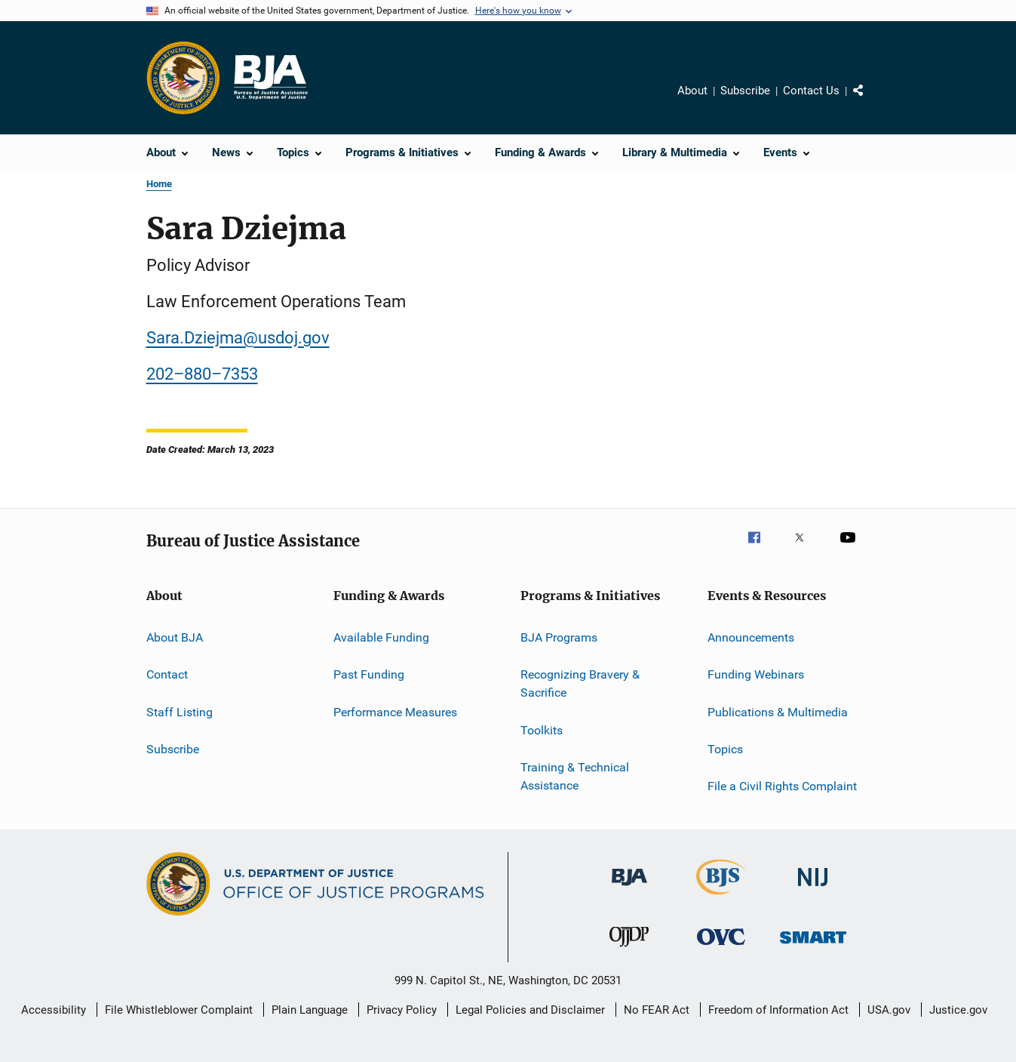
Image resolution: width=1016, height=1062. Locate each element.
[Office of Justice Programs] (183, 78)
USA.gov (888, 1010)
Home (159, 183)
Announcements (751, 637)
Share (870, 101)
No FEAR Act (656, 1010)
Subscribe (745, 90)
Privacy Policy (402, 1010)
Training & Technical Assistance (574, 776)
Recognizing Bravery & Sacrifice (580, 683)
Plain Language (310, 1010)
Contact (167, 674)
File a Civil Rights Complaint (782, 786)
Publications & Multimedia (778, 712)
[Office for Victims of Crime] (721, 948)
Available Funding (381, 637)
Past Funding (368, 674)
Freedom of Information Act (778, 1010)
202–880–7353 (202, 374)
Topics (725, 749)
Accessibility (53, 1010)
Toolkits (541, 729)
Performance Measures (395, 712)
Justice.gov (958, 1010)
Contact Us (811, 90)
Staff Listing (179, 712)
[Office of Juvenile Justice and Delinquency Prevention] (629, 949)
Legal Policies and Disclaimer (530, 1010)
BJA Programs (558, 637)
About (692, 90)
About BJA (174, 637)
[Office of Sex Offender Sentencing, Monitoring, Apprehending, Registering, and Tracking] (813, 946)
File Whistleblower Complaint (179, 1010)
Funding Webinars (756, 674)
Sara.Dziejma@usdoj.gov (238, 337)
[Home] (270, 78)
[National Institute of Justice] (813, 888)
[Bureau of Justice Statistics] (720, 897)
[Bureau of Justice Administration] (629, 888)
